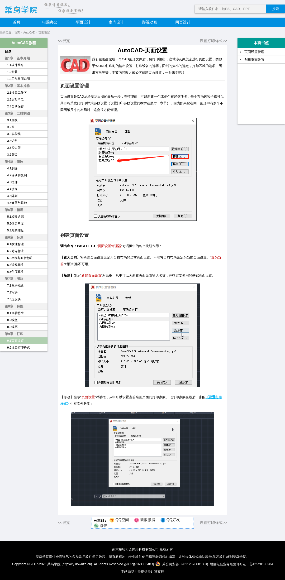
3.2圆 (10, 127)
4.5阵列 (12, 196)
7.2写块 (12, 292)
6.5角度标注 (15, 271)
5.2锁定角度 (15, 223)
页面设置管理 (254, 52)
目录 (8, 51)
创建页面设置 (254, 60)
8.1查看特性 (15, 313)
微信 (103, 525)
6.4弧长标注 (15, 265)
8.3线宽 (12, 327)
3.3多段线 (14, 134)
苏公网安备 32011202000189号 (182, 564)
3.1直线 (12, 120)
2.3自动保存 (15, 106)
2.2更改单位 (15, 99)
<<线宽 (64, 41)
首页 (16, 22)
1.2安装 (12, 72)
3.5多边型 (14, 147)
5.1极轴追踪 (15, 216)
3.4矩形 (12, 141)
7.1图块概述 (15, 285)
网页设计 (182, 22)
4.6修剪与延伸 (17, 203)
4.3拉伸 (12, 182)
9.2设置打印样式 (18, 347)
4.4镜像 (12, 189)
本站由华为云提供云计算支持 (142, 571)
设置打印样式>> (213, 41)
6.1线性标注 (15, 244)
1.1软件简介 (15, 65)
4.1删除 (12, 168)
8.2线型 (12, 320)
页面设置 (44, 32)
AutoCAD (29, 32)
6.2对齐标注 (15, 251)
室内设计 (116, 22)
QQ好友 (173, 520)
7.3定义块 (14, 299)
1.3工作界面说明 (18, 79)
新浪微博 (147, 520)
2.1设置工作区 (17, 92)
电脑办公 (49, 22)
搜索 (275, 9)
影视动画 (149, 22)
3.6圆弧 (12, 154)
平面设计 (83, 22)
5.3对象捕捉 (15, 230)
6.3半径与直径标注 (20, 258)
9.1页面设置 (15, 340)
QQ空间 (122, 520)
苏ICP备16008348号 (139, 564)
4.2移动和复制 (17, 175)
